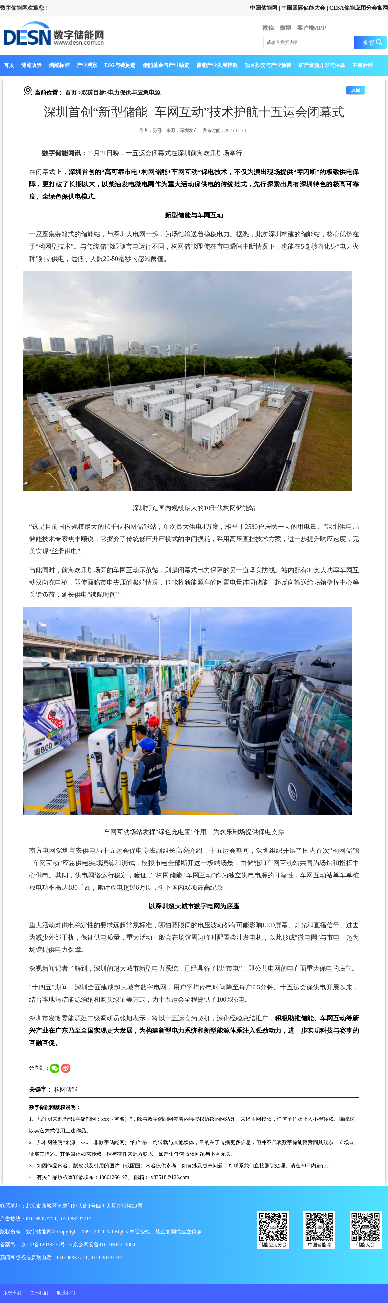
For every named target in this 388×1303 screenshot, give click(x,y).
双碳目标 (93, 92)
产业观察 (87, 65)
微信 (268, 28)
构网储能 (65, 1089)
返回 (355, 90)
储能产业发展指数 (217, 65)
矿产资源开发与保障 (321, 65)
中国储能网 (263, 8)
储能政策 (31, 65)
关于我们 (39, 1292)
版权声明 (12, 1292)
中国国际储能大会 (303, 8)
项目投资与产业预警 (268, 65)
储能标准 (59, 65)
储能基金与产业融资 (166, 65)
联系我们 (66, 1292)
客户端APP (311, 28)
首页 (9, 65)
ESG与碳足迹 (119, 65)
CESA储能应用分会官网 (358, 8)
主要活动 (362, 65)
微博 (285, 28)
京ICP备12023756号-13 (47, 1244)
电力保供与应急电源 (134, 92)
